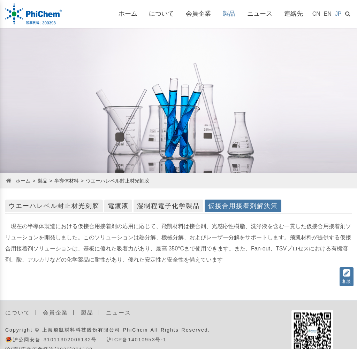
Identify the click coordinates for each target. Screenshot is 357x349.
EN (328, 14)
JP (338, 14)
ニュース (259, 13)
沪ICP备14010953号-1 (137, 339)
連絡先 (293, 13)
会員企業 (198, 13)
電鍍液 (118, 205)
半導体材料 (66, 181)
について (161, 13)
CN (316, 14)
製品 (229, 13)
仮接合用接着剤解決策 (243, 205)
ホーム (128, 13)
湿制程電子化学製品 (168, 205)
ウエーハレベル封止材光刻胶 (117, 181)
